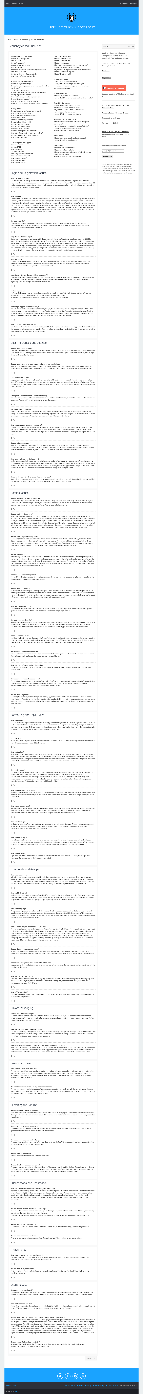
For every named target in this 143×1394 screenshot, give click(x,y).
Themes (118, 113)
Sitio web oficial (108, 108)
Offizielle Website (122, 105)
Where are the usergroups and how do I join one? (71, 65)
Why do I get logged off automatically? (24, 74)
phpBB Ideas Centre (20, 1308)
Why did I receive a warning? (20, 129)
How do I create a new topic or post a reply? (26, 111)
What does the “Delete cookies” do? (23, 76)
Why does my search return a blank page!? (69, 110)
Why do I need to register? (20, 59)
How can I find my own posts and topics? (68, 114)
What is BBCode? (17, 145)
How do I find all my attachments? (66, 140)
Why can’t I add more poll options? (22, 120)
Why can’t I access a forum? (20, 124)
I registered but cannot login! (20, 65)
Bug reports (106, 78)
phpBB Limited (69, 1292)
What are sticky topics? (19, 158)
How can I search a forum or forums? (67, 105)
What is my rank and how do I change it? (25, 101)
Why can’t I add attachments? (21, 126)
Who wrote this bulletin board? (64, 148)
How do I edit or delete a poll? (21, 122)
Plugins (126, 113)
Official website (108, 105)
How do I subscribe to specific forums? (67, 128)
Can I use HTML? (16, 147)
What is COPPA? (16, 61)
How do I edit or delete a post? (21, 113)
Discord (118, 118)
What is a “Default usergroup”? (64, 72)
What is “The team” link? (62, 74)
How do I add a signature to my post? (23, 115)
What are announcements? (20, 156)
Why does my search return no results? (67, 107)
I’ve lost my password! (18, 72)
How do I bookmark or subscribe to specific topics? (71, 126)
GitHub (115, 123)
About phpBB (76, 1294)
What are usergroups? (61, 63)
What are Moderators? (62, 61)
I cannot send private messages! (65, 81)
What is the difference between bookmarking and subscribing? (71, 123)
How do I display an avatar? (20, 99)
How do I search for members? (65, 112)
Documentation (108, 113)
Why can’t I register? (18, 63)
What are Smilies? (17, 149)
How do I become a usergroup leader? (67, 67)
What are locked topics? (19, 160)
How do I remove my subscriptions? (66, 130)
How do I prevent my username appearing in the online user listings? (30, 87)
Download (105, 71)
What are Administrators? (63, 59)
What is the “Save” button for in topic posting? (27, 133)
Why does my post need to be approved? (25, 135)
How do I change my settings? (21, 84)
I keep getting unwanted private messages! (69, 84)
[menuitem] (21, 3)
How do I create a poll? (18, 118)
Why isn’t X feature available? (64, 150)
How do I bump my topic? (19, 137)
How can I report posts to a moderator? (24, 131)
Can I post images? (17, 151)
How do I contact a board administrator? (68, 156)
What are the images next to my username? (26, 97)
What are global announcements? (22, 154)
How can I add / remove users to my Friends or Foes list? (73, 98)
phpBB (59, 416)
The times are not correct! (20, 90)
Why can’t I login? (16, 67)
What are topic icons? (18, 162)
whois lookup (72, 1322)
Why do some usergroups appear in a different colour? (73, 70)
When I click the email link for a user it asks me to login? (30, 103)
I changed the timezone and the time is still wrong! (28, 92)
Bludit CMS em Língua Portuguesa (115, 132)
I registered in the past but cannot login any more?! (28, 70)
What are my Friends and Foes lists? (66, 96)
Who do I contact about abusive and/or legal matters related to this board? (72, 153)
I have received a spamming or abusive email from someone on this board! (71, 87)
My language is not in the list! (21, 95)
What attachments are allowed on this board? (70, 138)
